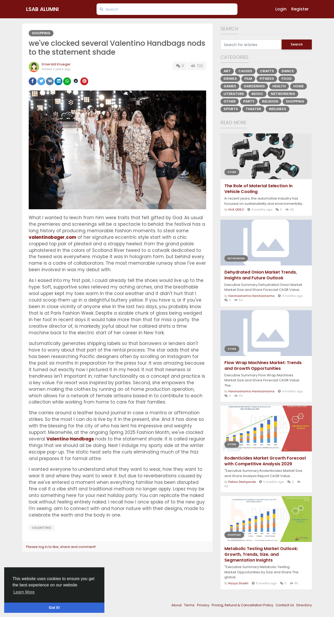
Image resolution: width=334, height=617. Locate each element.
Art (227, 71)
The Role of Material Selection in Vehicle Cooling (258, 189)
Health (279, 86)
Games (230, 86)
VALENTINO (41, 527)
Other (230, 101)
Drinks (230, 78)
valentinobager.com (52, 237)
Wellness (277, 108)
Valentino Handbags (70, 439)
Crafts (267, 71)
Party (248, 101)
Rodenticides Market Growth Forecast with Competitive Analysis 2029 (265, 461)
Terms (189, 605)
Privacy (203, 605)
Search (297, 44)
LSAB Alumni (42, 9)
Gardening (254, 86)
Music (257, 93)
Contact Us (285, 605)
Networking (283, 93)
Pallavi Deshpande (242, 482)
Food (287, 78)
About (176, 605)
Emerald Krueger (56, 64)
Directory (304, 605)
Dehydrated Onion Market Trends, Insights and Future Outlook (260, 275)
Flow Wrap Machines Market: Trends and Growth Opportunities (263, 365)
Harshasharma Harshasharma (251, 296)
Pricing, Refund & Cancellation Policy (243, 605)
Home (298, 86)
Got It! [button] (54, 607)
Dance (288, 71)
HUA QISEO (236, 209)
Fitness (267, 78)
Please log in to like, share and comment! (61, 546)
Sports (231, 108)
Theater (253, 108)
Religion (270, 101)
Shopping (41, 33)
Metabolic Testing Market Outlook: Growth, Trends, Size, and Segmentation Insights (261, 554)
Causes (245, 71)
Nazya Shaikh (238, 583)
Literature (234, 93)
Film (248, 78)
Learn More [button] (24, 592)
